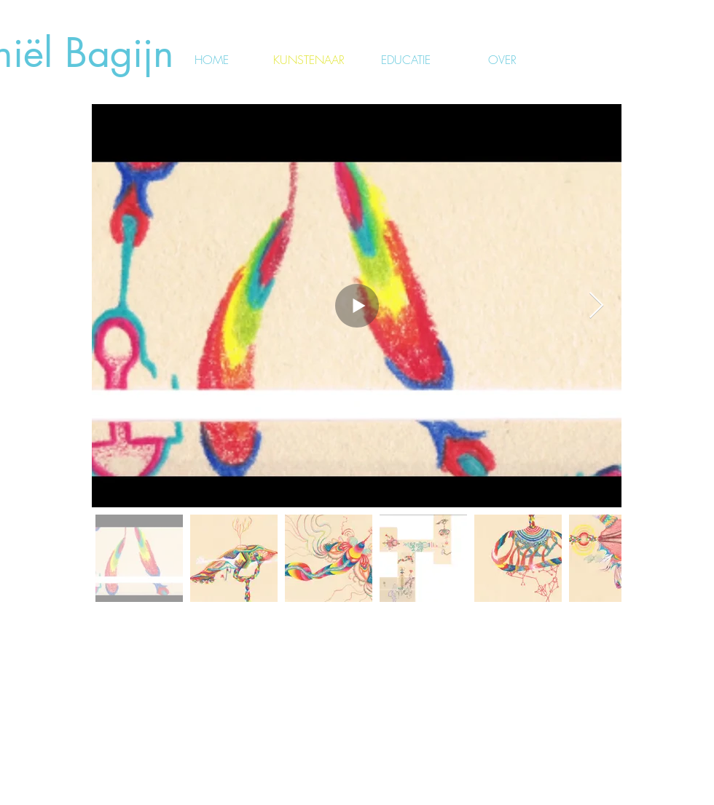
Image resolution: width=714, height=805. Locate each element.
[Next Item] (596, 306)
